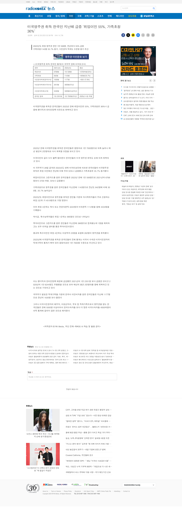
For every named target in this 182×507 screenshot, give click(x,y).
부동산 (74, 2)
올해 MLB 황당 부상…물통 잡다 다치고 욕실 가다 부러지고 (89, 432)
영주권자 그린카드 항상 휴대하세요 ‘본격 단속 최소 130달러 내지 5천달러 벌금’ (57, 359)
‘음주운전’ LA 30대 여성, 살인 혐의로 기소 (138, 90)
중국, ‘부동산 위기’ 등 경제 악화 (133, 204)
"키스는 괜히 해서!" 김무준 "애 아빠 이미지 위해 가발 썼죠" (89, 443)
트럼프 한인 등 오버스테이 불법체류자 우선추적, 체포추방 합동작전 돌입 (100, 362)
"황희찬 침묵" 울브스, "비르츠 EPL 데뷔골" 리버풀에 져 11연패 (89, 421)
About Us (45, 491)
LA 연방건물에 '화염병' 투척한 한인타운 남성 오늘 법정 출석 (144, 119)
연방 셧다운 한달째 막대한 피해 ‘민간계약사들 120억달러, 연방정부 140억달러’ (150, 192)
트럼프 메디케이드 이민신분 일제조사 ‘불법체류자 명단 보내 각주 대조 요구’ (101, 359)
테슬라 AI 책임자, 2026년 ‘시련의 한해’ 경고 (137, 186)
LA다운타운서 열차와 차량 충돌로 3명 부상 (138, 101)
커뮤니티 (53, 2)
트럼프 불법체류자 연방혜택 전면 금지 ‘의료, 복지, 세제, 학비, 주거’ (53, 356)
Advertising (117, 491)
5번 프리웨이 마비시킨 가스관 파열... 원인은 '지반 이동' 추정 (145, 108)
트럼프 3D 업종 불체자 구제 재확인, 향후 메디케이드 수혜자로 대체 (53, 362)
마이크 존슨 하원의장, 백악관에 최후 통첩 (137, 189)
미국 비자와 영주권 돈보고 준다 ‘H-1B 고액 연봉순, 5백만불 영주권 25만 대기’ (57, 350)
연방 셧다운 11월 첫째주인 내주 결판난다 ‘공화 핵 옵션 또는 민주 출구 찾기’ (149, 198)
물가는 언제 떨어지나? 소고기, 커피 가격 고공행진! (141, 97)
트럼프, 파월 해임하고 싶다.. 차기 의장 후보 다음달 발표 (143, 112)
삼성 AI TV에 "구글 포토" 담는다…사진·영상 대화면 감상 (88, 415)
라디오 (40, 2)
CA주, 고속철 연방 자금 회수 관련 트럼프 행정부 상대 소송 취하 (89, 409)
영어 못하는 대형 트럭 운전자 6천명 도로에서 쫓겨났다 (48, 353)
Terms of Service (56, 491)
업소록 (112, 2)
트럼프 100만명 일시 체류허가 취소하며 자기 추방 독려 (93, 353)
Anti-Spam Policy (89, 491)
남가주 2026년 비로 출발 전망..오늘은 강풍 (138, 94)
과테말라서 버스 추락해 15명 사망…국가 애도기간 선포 (88, 472)
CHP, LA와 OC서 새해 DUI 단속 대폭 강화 (138, 115)
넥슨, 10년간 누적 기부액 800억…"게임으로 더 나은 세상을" (89, 466)
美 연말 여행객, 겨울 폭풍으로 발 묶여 (136, 105)
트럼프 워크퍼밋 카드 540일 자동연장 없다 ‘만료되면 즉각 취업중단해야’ (100, 356)
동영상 (46, 2)
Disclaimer (78, 491)
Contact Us (126, 491)
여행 (101, 2)
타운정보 (61, 2)
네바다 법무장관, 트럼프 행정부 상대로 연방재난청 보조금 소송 (144, 195)
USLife (68, 2)
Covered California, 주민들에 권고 (79, 455)
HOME (28, 2)
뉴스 (33, 2)
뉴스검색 (125, 8)
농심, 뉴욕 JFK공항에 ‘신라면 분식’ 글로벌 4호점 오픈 (87, 438)
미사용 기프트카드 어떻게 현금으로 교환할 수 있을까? (145, 87)
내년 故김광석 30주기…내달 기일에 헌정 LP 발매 (86, 449)
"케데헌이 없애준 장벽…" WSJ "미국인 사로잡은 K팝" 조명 (89, 460)
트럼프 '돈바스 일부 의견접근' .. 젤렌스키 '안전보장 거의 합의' (89, 426)
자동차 (81, 2)
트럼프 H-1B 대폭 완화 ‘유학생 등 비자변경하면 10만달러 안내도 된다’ (99, 350)
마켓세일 (88, 2)
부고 (106, 2)
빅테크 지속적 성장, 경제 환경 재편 (134, 201)
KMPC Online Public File (104, 491)
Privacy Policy (68, 491)
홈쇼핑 (95, 2)
